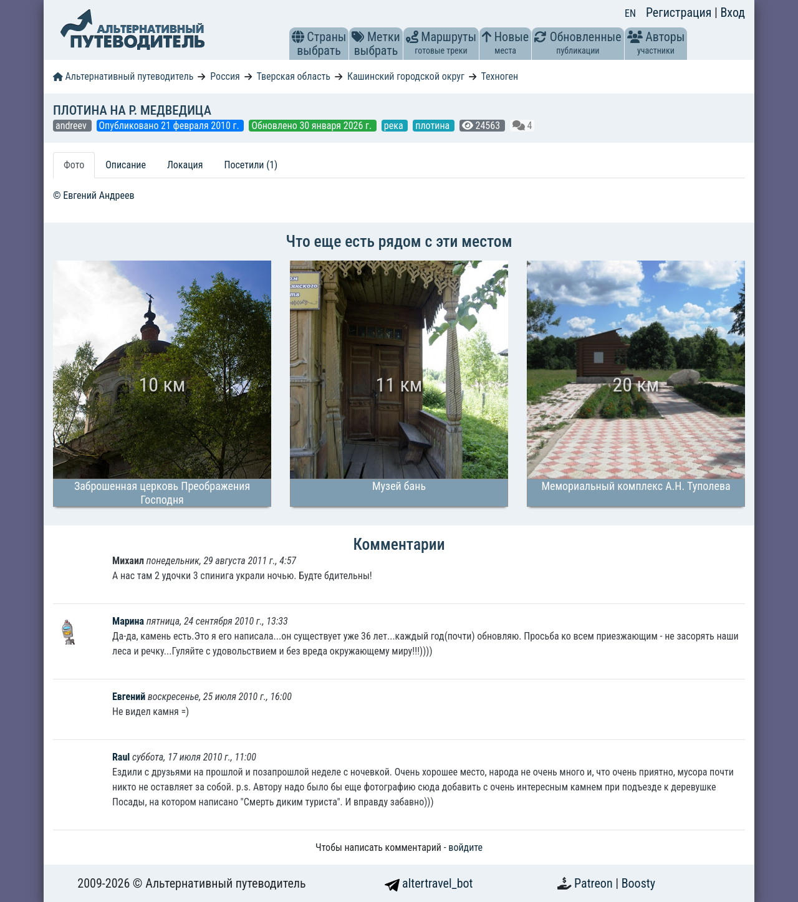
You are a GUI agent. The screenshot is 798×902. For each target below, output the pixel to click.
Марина (129, 621)
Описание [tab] (125, 165)
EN (630, 13)
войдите (465, 847)
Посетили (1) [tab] (250, 165)
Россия (224, 76)
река (394, 126)
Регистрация (680, 12)
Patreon (594, 883)
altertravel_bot (429, 883)
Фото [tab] (74, 165)
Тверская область (293, 76)
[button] (298, 37)
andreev (72, 126)
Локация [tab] (185, 165)
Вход (732, 12)
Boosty (638, 883)
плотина (433, 126)
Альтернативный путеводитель (123, 76)
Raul (121, 757)
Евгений (128, 697)
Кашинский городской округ (405, 76)
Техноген (499, 76)
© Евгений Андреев (94, 195)
